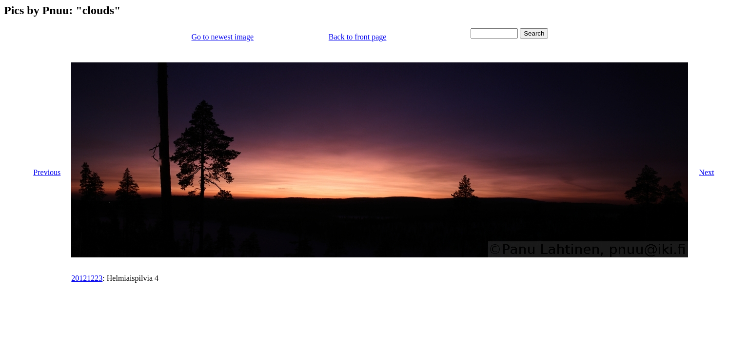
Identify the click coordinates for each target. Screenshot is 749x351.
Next (706, 172)
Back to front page (358, 37)
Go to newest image (223, 37)
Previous (46, 172)
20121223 (86, 278)
